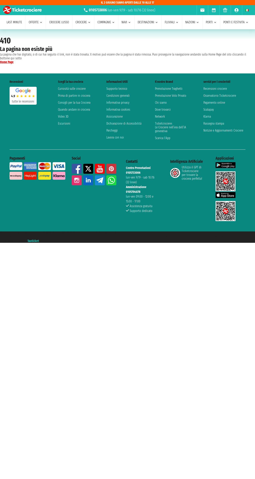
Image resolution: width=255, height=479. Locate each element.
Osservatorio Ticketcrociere (219, 96)
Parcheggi (112, 130)
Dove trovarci (163, 109)
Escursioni (64, 123)
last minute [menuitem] (14, 22)
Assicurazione (114, 116)
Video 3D (63, 116)
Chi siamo (161, 102)
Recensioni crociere (215, 89)
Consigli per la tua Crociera (74, 102)
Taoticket (33, 241)
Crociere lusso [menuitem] (59, 22)
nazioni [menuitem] (192, 22)
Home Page (7, 62)
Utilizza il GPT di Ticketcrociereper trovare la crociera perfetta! (186, 172)
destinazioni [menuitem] (148, 22)
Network (160, 116)
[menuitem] (202, 10)
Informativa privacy (117, 102)
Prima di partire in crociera (74, 96)
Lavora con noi (115, 137)
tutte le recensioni (23, 101)
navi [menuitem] (126, 22)
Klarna (207, 116)
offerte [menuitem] (36, 22)
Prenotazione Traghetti (168, 89)
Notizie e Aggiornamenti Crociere (223, 130)
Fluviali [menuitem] (172, 22)
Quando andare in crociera (74, 109)
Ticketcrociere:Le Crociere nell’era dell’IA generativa (170, 127)
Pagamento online (214, 102)
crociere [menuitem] (83, 22)
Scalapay (208, 109)
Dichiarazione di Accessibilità (123, 123)
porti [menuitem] (211, 22)
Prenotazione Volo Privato (170, 96)
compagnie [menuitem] (106, 22)
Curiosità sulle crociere (72, 89)
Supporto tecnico (116, 89)
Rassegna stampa (213, 123)
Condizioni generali (118, 96)
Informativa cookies (118, 109)
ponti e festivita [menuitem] (236, 22)
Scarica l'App (162, 138)
